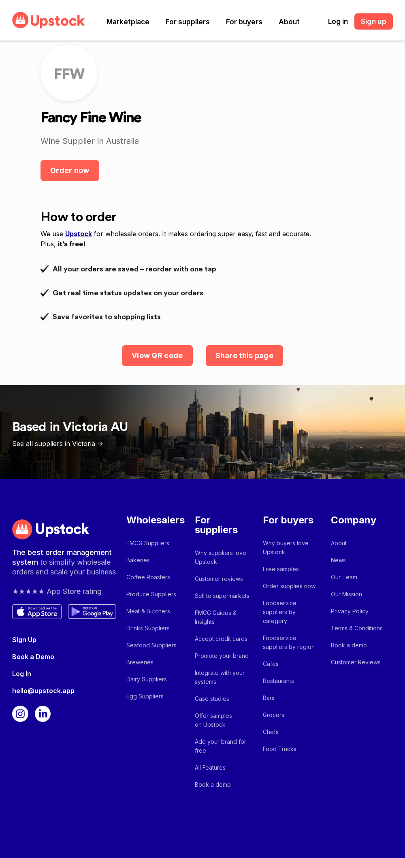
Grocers (273, 714)
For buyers (244, 22)
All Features (210, 767)
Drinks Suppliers (148, 628)
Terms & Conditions (357, 628)
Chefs (271, 731)
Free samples (281, 569)
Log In (21, 674)
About (289, 22)
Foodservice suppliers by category (279, 612)
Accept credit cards (221, 638)
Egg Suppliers (145, 696)
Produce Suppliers (151, 594)
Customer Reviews (356, 662)
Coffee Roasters (148, 577)
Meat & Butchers (148, 611)
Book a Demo (33, 657)
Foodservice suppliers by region (289, 642)
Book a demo (213, 784)
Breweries (139, 662)
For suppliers (188, 22)
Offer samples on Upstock (213, 720)
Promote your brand (222, 655)
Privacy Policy (350, 611)
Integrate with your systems (220, 677)
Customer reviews (219, 578)
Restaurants (278, 680)
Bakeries (138, 560)
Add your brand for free (220, 746)
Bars (269, 697)
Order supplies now (289, 586)
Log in (338, 21)
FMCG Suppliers (147, 543)
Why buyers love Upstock (286, 547)
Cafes (271, 663)
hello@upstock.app (43, 691)
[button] (128, 22)
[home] (48, 20)
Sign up (373, 21)
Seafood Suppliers (151, 645)
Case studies (212, 698)
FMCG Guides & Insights (216, 617)
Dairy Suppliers (146, 679)
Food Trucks (279, 748)
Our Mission (346, 594)
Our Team (344, 577)
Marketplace (128, 22)
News (338, 560)
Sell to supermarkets (222, 595)
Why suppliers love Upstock (220, 557)
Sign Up (24, 640)
